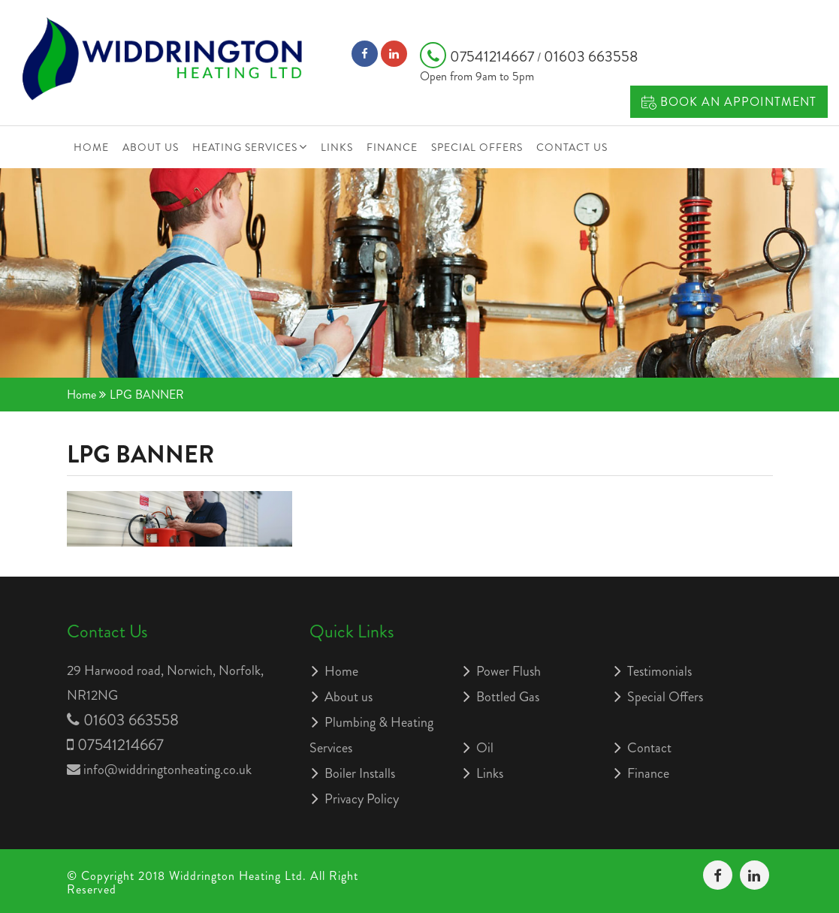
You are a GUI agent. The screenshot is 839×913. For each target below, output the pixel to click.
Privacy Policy (361, 799)
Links (337, 147)
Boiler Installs (359, 773)
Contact (649, 748)
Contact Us (572, 147)
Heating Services (244, 147)
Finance (392, 147)
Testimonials (659, 671)
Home (91, 147)
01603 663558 (591, 57)
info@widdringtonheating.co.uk (167, 769)
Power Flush (508, 671)
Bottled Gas (507, 697)
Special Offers (477, 147)
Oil (484, 748)
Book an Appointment (728, 101)
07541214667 (478, 57)
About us (150, 147)
